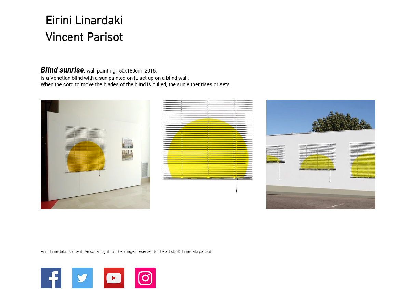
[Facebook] (51, 278)
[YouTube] (114, 278)
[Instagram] (145, 278)
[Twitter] (82, 278)
